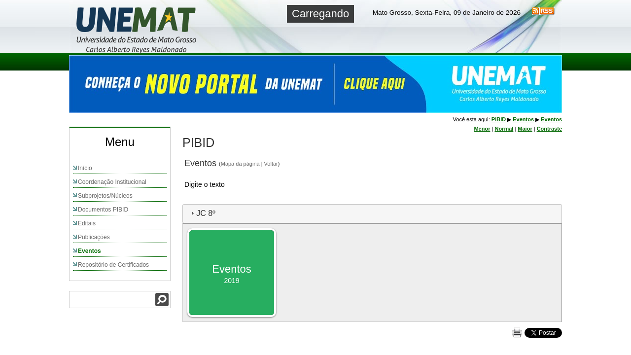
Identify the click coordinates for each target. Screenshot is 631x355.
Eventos (89, 251)
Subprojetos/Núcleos (105, 195)
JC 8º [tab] (201, 213)
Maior (525, 129)
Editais (87, 223)
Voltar (271, 164)
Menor (482, 129)
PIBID (498, 119)
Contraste (549, 129)
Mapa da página (240, 164)
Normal (503, 129)
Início (85, 168)
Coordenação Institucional (112, 181)
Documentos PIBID (103, 209)
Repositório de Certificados (113, 264)
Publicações (94, 237)
